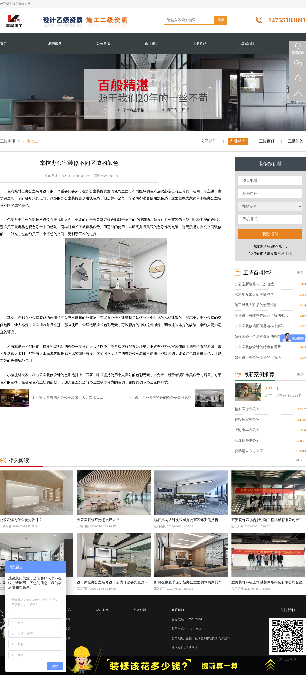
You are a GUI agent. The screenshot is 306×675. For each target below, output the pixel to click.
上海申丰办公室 (247, 430)
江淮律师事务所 (247, 440)
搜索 (221, 20)
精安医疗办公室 (247, 409)
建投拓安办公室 (247, 419)
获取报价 (270, 234)
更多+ (301, 273)
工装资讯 (199, 43)
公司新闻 (208, 141)
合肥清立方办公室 (249, 451)
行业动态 (238, 141)
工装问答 (295, 141)
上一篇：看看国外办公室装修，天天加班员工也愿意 (73, 397)
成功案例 (54, 43)
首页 (3, 43)
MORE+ (301, 460)
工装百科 (266, 141)
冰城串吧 (272, 388)
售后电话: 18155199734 (187, 629)
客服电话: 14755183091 (187, 619)
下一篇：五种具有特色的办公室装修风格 (160, 397)
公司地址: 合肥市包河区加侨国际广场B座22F (202, 638)
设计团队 (151, 43)
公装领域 (103, 43)
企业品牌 (247, 43)
